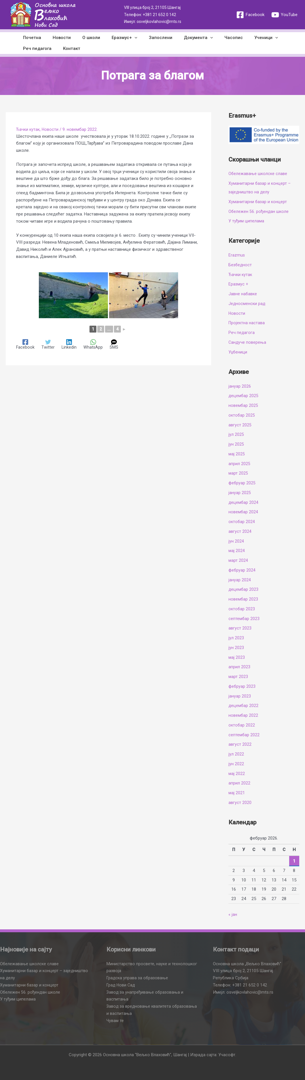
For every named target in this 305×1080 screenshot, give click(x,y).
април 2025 (239, 463)
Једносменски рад (247, 303)
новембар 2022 (243, 715)
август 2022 (239, 744)
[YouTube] (284, 15)
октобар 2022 (242, 725)
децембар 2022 (243, 705)
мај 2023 (236, 657)
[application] (124, 37)
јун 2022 (236, 763)
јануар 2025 (239, 492)
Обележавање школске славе (258, 173)
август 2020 (239, 802)
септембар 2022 (244, 734)
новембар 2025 (243, 405)
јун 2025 (236, 444)
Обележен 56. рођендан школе (258, 211)
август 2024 (239, 531)
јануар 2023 (239, 696)
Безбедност (240, 264)
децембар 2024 (243, 502)
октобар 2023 (242, 608)
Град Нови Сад (121, 985)
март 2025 (238, 473)
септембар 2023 (244, 618)
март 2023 (238, 676)
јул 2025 (236, 434)
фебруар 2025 (242, 482)
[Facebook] (250, 15)
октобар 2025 (242, 415)
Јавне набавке (243, 293)
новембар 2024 (243, 511)
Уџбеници (238, 352)
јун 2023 (236, 647)
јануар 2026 (239, 386)
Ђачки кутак (28, 129)
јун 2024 (236, 541)
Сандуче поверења (247, 342)
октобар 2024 (242, 521)
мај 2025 (236, 454)
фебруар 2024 (242, 570)
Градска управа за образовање (138, 977)
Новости (51, 129)
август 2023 (239, 628)
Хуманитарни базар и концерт (258, 201)
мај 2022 (236, 773)
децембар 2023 (243, 589)
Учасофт (226, 1054)
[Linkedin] (69, 344)
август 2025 (239, 425)
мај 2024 (236, 550)
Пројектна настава (247, 322)
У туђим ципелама (246, 221)
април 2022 (239, 783)
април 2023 (239, 666)
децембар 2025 (243, 395)
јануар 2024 (239, 579)
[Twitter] (48, 344)
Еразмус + (238, 284)
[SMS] (114, 344)
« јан (232, 914)
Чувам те (115, 1020)
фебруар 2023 (242, 686)
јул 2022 (236, 754)
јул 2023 (236, 637)
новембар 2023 (243, 599)
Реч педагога (241, 332)
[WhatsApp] (94, 344)
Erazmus (236, 255)
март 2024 (238, 560)
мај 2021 (236, 792)
